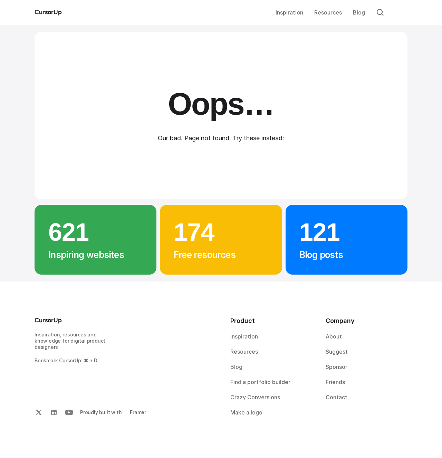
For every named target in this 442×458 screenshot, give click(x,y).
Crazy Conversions (255, 397)
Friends (335, 382)
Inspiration (289, 12)
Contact (336, 397)
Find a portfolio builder (260, 382)
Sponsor (336, 366)
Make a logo (246, 412)
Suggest (337, 351)
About (334, 336)
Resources (328, 12)
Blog (359, 12)
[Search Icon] (380, 12)
